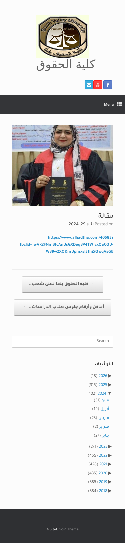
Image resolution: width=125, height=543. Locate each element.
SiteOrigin (58, 530)
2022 (103, 456)
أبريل (104, 409)
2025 (103, 385)
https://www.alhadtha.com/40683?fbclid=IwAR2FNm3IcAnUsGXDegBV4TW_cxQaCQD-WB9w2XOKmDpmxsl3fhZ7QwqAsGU (66, 245)
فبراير (104, 427)
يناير (105, 436)
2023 (103, 447)
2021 (103, 465)
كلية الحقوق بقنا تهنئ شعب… (62, 284)
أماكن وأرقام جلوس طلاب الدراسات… (62, 307)
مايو (105, 401)
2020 (103, 474)
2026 (103, 376)
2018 (103, 491)
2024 (102, 394)
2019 (103, 482)
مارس (103, 418)
